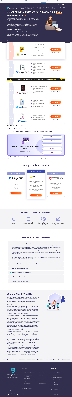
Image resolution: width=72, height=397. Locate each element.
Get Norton (36, 191)
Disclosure (55, 380)
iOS (52, 148)
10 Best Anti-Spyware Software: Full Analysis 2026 (29, 376)
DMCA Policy (56, 385)
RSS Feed (17, 390)
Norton (29, 252)
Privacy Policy (56, 383)
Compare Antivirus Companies (28, 372)
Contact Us (55, 371)
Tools (46, 7)
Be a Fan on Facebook (8, 390)
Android (52, 144)
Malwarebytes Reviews (29, 382)
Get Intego (16, 189)
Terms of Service (57, 376)
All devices (52, 133)
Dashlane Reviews (28, 384)
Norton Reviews (42, 374)
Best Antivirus (22, 8)
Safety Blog (41, 368)
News (64, 7)
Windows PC (52, 137)
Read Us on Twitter (13, 390)
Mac (52, 140)
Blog (60, 7)
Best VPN (40, 8)
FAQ (54, 378)
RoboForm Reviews (43, 382)
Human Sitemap (56, 387)
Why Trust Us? (56, 368)
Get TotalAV (56, 189)
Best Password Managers (30, 8)
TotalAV (24, 252)
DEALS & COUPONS (52, 8)
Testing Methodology (57, 373)
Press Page (55, 390)
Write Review (41, 371)
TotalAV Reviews (27, 379)
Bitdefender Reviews (43, 379)
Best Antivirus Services (29, 368)
